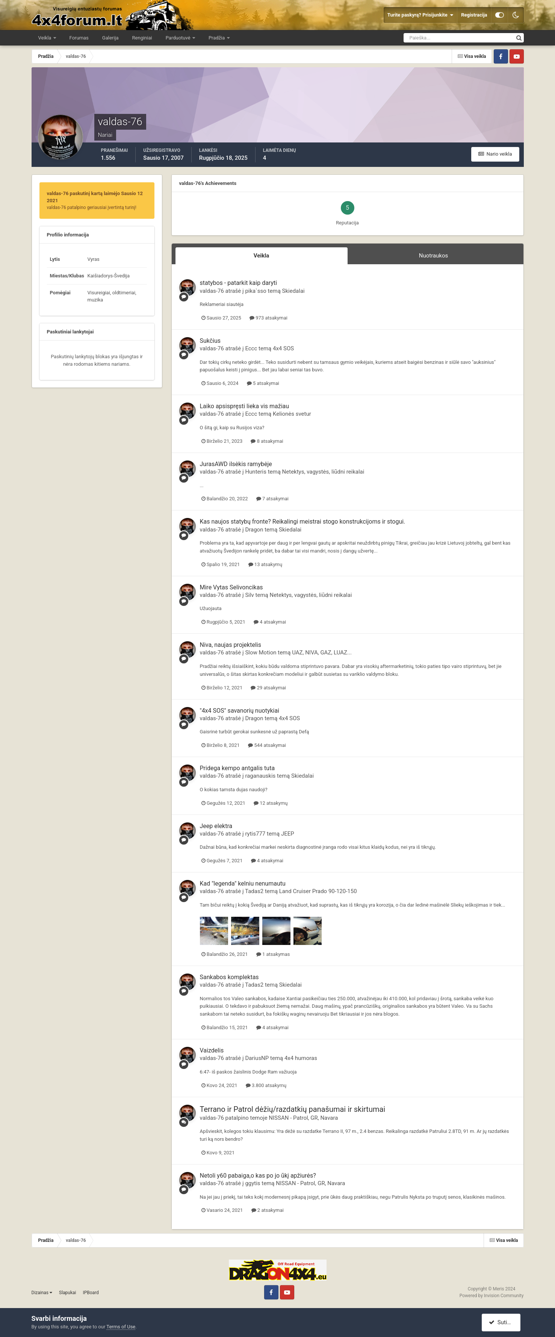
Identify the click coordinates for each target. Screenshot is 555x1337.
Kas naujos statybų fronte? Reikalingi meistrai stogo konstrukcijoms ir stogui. (302, 521)
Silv (249, 595)
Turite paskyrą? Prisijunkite (420, 15)
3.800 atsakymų (266, 1085)
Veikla (45, 38)
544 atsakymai (267, 745)
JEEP (287, 833)
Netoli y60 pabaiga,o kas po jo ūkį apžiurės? (258, 1175)
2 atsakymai (267, 1210)
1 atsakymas (273, 954)
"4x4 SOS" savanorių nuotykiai (240, 710)
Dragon (254, 529)
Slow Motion (260, 652)
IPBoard (90, 1292)
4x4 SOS (283, 348)
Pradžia (217, 38)
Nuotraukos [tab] (433, 255)
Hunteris (255, 471)
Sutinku (502, 1322)
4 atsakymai (270, 622)
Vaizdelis (212, 1050)
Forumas (79, 38)
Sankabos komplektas (229, 977)
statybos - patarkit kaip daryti (238, 282)
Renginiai (142, 38)
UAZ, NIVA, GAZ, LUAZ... (322, 652)
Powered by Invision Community (492, 1295)
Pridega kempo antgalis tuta (237, 768)
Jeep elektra (216, 826)
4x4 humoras (300, 1058)
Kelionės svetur (292, 413)
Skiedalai (293, 291)
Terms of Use (120, 1326)
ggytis (252, 1183)
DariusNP (257, 1058)
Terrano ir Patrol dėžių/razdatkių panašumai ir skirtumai (293, 1109)
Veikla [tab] (261, 255)
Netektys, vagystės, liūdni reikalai (323, 471)
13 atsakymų (265, 564)
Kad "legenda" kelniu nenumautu (243, 883)
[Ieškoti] (431, 37)
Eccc (251, 348)
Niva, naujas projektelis (230, 644)
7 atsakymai (272, 498)
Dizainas (42, 1292)
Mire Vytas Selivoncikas (231, 587)
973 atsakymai (268, 318)
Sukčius (210, 340)
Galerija (110, 38)
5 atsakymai (263, 383)
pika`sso (255, 291)
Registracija (474, 15)
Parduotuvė (179, 38)
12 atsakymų (270, 803)
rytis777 (255, 833)
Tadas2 (254, 891)
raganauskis (260, 775)
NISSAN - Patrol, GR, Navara (303, 1117)
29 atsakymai (268, 687)
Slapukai (67, 1292)
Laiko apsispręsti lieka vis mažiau (244, 406)
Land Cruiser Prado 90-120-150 (318, 891)
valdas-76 (212, 291)
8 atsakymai (267, 441)
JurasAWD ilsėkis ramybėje (236, 464)
